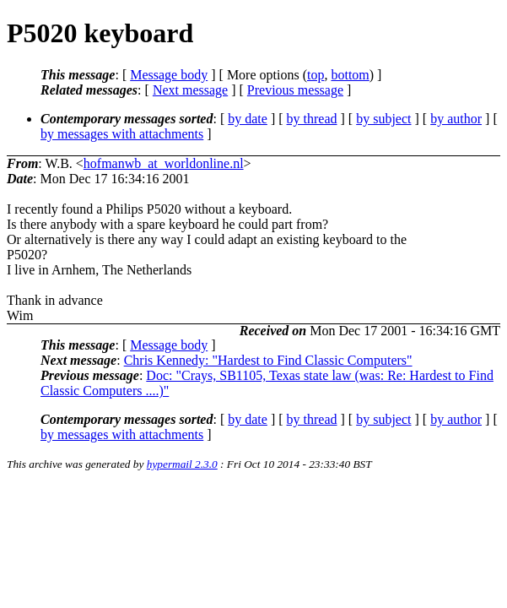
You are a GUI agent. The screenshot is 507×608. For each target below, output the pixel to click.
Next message (190, 90)
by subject (383, 118)
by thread (312, 118)
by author (456, 118)
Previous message (295, 90)
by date (247, 118)
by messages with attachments (121, 134)
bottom (350, 75)
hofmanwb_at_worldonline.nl (164, 163)
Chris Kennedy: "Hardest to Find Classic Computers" (268, 360)
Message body (169, 75)
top (315, 75)
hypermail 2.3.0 (182, 464)
